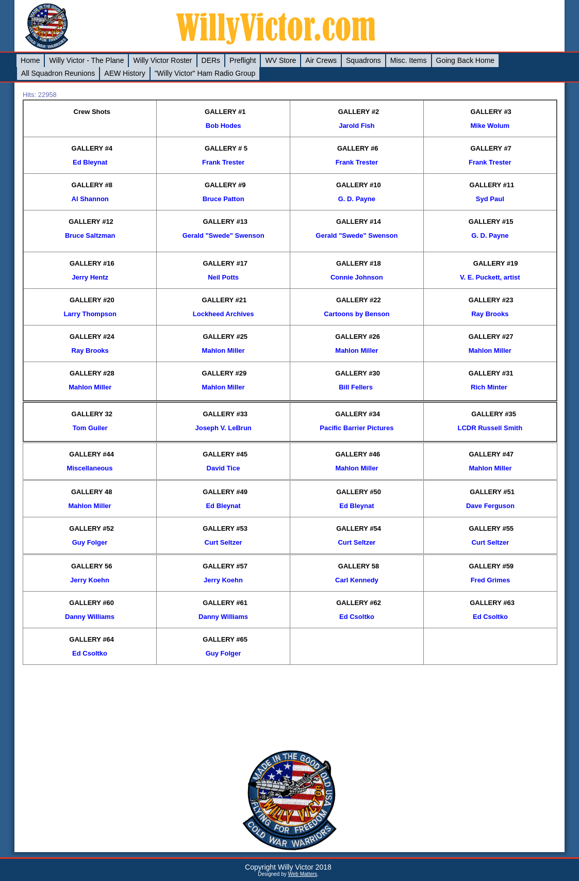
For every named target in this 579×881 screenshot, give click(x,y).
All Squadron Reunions (58, 73)
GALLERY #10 (358, 185)
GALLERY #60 (91, 603)
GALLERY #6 (357, 148)
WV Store (280, 60)
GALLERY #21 (224, 300)
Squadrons (363, 60)
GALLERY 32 (92, 414)
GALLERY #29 (224, 373)
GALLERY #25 (225, 336)
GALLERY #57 (225, 566)
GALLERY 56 (91, 566)
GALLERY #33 (225, 414)
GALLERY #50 (358, 492)
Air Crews (321, 60)
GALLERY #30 (357, 373)
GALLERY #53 (225, 528)
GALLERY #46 (357, 454)
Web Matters (303, 874)
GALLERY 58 (358, 566)
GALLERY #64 (91, 639)
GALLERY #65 (225, 639)
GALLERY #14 (358, 221)
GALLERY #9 (225, 185)
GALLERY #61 (225, 603)
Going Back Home (465, 60)
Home (30, 60)
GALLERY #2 (358, 112)
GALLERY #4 (92, 148)
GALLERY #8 (92, 185)
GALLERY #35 (493, 414)
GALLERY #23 (491, 300)
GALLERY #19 (495, 263)
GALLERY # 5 (226, 148)
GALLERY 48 (91, 492)
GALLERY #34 (357, 414)
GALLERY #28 (92, 373)
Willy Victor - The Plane (86, 60)
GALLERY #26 (357, 336)
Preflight (242, 60)
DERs (211, 60)
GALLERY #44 (91, 454)
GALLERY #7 (490, 148)
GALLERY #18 (358, 263)
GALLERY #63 (492, 603)
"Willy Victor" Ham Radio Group (205, 73)
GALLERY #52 (91, 528)
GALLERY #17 (225, 263)
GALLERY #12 (91, 221)
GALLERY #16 (92, 263)
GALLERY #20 (92, 300)
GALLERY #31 (491, 373)
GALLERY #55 (491, 528)
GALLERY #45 (225, 454)
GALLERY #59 (491, 566)
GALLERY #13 (225, 221)
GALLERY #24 (92, 336)
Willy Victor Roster (162, 60)
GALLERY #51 (492, 492)
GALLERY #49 (225, 492)
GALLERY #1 (225, 112)
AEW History (124, 73)
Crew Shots (92, 112)
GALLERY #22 (358, 300)
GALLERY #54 (358, 528)
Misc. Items (408, 60)
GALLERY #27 (491, 336)
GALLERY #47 (491, 454)
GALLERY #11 (492, 185)
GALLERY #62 (358, 603)
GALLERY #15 (491, 221)
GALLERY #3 (490, 112)
